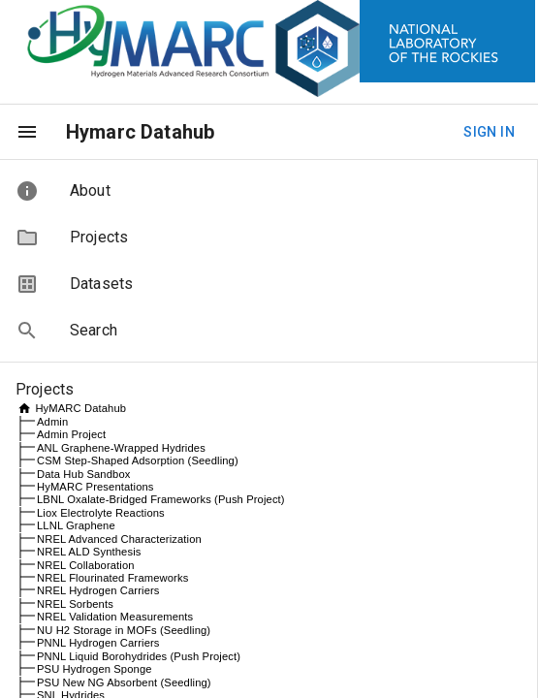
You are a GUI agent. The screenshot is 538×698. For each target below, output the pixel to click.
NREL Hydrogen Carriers (98, 590)
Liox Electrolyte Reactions (101, 513)
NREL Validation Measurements (115, 616)
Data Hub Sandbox (83, 474)
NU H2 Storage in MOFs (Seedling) (123, 630)
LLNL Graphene (76, 525)
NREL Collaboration (86, 565)
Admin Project (71, 434)
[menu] (27, 132)
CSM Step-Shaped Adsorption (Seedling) (137, 460)
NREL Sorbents (75, 604)
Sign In (489, 132)
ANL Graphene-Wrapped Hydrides (121, 448)
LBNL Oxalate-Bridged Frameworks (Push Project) (161, 499)
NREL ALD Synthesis (89, 551)
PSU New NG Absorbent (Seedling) (124, 682)
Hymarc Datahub (140, 131)
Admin (52, 422)
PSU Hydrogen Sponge (94, 669)
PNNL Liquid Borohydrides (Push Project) (138, 656)
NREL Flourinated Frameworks (112, 578)
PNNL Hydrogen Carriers (98, 643)
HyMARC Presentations (95, 486)
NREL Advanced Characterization (119, 539)
